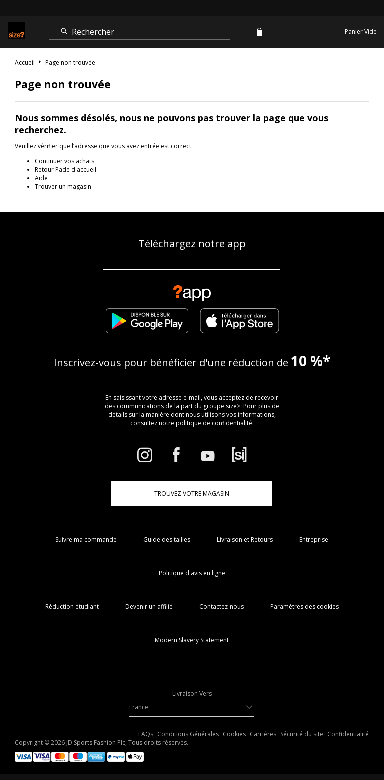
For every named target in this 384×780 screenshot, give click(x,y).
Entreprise (314, 540)
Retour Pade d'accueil (65, 170)
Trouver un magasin (63, 186)
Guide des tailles (167, 540)
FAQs (146, 734)
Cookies (234, 734)
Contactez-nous (222, 606)
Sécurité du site (302, 734)
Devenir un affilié (149, 606)
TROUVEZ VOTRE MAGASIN (192, 494)
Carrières (263, 734)
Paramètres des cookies (304, 606)
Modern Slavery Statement (192, 640)
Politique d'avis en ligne (192, 573)
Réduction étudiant (72, 606)
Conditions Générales (188, 734)
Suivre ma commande (86, 540)
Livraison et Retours (245, 540)
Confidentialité (348, 734)
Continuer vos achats (64, 161)
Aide (41, 178)
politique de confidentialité (214, 423)
